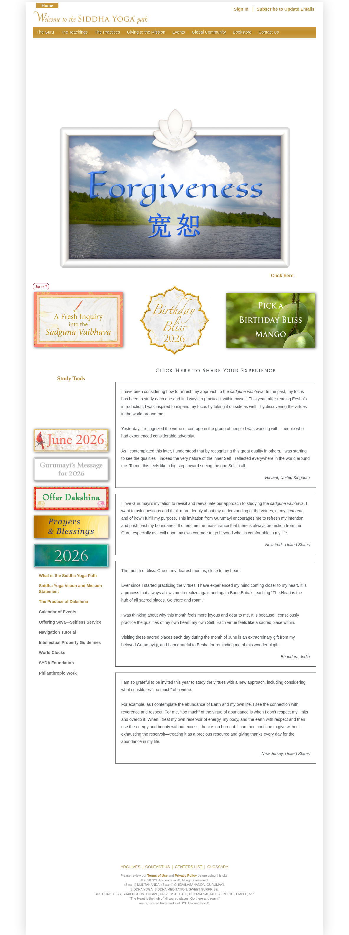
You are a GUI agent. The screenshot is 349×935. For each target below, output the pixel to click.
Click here (282, 275)
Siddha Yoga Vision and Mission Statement (70, 588)
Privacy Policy (186, 875)
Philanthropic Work (58, 673)
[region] (174, 69)
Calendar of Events (57, 611)
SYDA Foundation (56, 662)
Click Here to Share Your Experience (215, 371)
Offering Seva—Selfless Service (70, 622)
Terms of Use (157, 875)
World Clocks (52, 652)
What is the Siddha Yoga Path (68, 575)
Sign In (241, 9)
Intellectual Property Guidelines (70, 642)
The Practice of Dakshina (63, 601)
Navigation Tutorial (57, 632)
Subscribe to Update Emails (286, 9)
